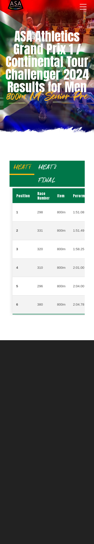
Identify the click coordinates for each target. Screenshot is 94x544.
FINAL (46, 180)
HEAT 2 (47, 167)
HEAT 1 (22, 167)
